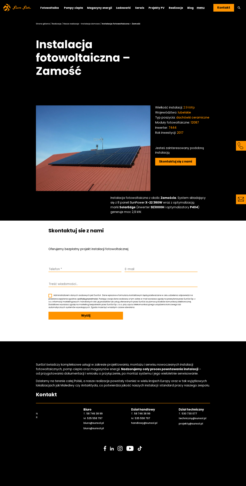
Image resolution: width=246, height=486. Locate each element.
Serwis (139, 8)
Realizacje (176, 8)
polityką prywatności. (88, 298)
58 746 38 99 (94, 413)
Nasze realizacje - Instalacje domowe (81, 23)
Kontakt (223, 7)
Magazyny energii (99, 8)
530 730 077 (189, 413)
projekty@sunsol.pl (191, 423)
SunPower (137, 202)
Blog (190, 8)
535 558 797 (94, 418)
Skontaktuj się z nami (175, 161)
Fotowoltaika (49, 8)
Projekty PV (156, 8)
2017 (180, 133)
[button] (239, 8)
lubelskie (184, 112)
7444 (172, 128)
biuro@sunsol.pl (93, 423)
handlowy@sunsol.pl (144, 423)
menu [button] (201, 8)
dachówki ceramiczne (192, 117)
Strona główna (43, 23)
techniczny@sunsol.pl (192, 418)
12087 (195, 122)
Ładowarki (123, 8)
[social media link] (105, 448)
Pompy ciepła (73, 8)
